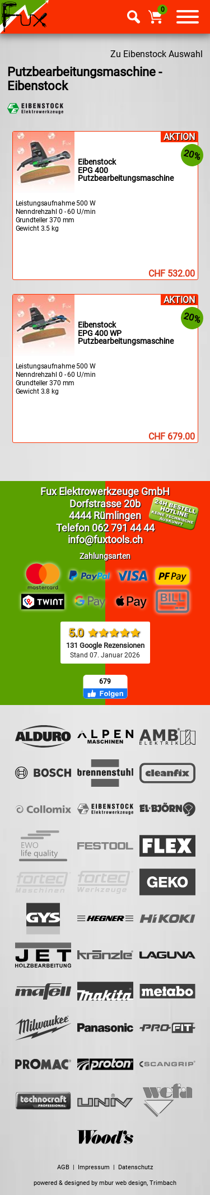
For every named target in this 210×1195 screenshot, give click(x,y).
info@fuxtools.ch (105, 539)
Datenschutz (135, 1167)
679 (105, 681)
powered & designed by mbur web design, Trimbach (105, 1183)
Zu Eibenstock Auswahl (156, 54)
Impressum (94, 1167)
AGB (63, 1167)
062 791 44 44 (123, 528)
